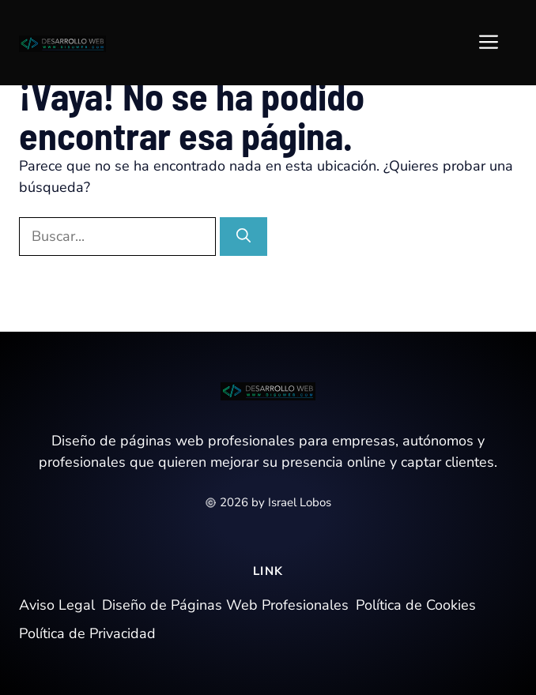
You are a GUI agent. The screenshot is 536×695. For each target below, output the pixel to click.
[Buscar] (243, 236)
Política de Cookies (416, 604)
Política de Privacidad (87, 633)
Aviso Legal (57, 604)
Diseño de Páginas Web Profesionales (225, 604)
